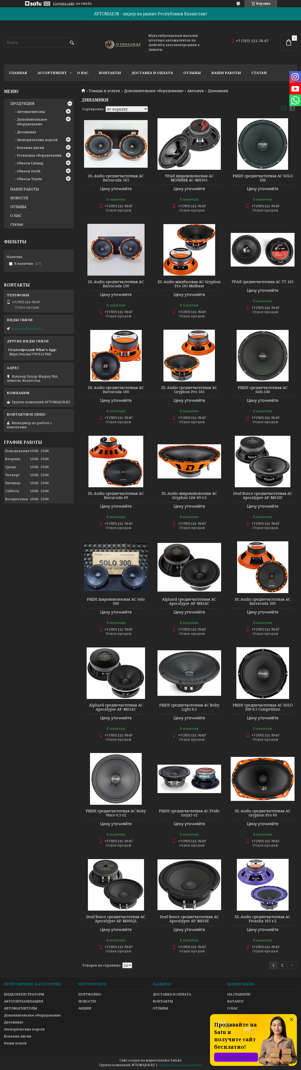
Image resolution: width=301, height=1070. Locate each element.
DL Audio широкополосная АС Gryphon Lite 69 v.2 (189, 495)
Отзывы (192, 72)
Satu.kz (176, 1060)
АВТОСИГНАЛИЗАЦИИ (23, 1001)
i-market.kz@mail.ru (28, 329)
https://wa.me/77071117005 (30, 354)
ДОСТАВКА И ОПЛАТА (172, 994)
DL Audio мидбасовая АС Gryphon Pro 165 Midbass (189, 284)
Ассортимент (52, 72)
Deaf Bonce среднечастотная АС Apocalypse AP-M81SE (189, 919)
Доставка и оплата (152, 72)
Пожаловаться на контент (180, 1065)
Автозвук (195, 91)
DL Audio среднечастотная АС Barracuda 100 (116, 390)
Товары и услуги (104, 91)
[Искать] (71, 42)
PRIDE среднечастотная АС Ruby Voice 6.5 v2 (116, 813)
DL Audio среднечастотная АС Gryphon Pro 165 (189, 390)
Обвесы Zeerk (28, 171)
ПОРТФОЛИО (89, 994)
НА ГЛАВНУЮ (239, 994)
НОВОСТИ (19, 198)
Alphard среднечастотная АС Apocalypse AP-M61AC (116, 707)
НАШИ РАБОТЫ (24, 189)
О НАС (16, 215)
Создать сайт (64, 3)
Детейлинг (26, 132)
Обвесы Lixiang (30, 163)
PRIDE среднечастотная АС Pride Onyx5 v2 (189, 813)
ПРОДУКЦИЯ (22, 103)
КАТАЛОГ (235, 1001)
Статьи (259, 72)
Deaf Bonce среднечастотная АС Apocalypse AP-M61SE (262, 495)
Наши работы (226, 72)
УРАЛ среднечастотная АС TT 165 (263, 282)
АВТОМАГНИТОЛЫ (20, 1008)
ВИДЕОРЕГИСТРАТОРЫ (24, 994)
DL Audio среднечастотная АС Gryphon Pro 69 (262, 813)
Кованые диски (30, 147)
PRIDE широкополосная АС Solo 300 (116, 601)
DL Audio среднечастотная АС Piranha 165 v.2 (262, 919)
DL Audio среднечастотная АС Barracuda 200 (262, 601)
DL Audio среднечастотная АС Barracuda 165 (116, 178)
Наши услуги (15, 1043)
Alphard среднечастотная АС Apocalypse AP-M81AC (189, 601)
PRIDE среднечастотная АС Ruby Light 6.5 (189, 707)
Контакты (110, 72)
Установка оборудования (39, 155)
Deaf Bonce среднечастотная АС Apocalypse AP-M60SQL (115, 919)
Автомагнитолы (31, 111)
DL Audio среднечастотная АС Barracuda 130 (116, 284)
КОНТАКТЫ (163, 1001)
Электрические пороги (37, 139)
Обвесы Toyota (29, 178)
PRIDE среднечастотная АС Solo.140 (263, 390)
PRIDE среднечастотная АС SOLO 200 (263, 178)
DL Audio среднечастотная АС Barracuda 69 (116, 495)
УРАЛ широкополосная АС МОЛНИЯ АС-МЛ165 (189, 178)
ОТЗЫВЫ (18, 206)
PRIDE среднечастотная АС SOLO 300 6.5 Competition (263, 707)
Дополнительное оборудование (154, 91)
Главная (18, 72)
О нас (82, 72)
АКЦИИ (84, 1008)
